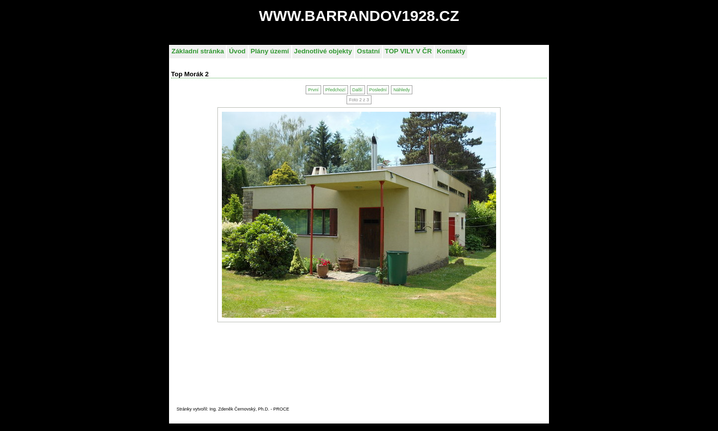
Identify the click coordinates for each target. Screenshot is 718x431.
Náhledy (401, 89)
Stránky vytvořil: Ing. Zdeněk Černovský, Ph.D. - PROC (231, 409)
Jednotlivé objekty (323, 51)
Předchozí (335, 89)
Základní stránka (198, 51)
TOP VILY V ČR (408, 51)
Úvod (237, 51)
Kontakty (451, 51)
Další (357, 89)
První (313, 89)
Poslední (377, 89)
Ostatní (368, 51)
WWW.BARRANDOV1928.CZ (359, 15)
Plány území (270, 51)
